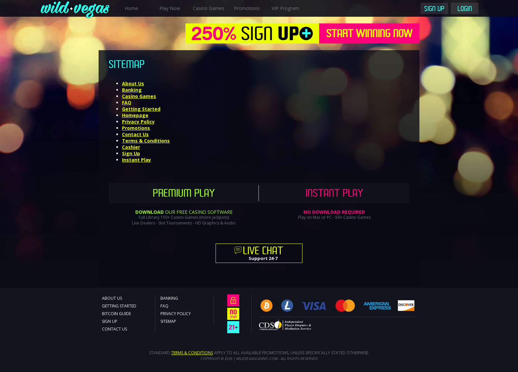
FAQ (126, 102)
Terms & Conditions (146, 140)
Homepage (135, 115)
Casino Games (208, 8)
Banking (132, 90)
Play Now (169, 8)
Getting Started (141, 109)
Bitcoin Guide (116, 313)
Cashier (131, 147)
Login (465, 9)
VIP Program (285, 8)
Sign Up (434, 9)
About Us (133, 83)
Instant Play (136, 160)
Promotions (247, 8)
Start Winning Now (369, 34)
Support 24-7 (263, 254)
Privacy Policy (138, 121)
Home (131, 8)
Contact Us (135, 134)
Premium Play (184, 194)
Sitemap (168, 321)
